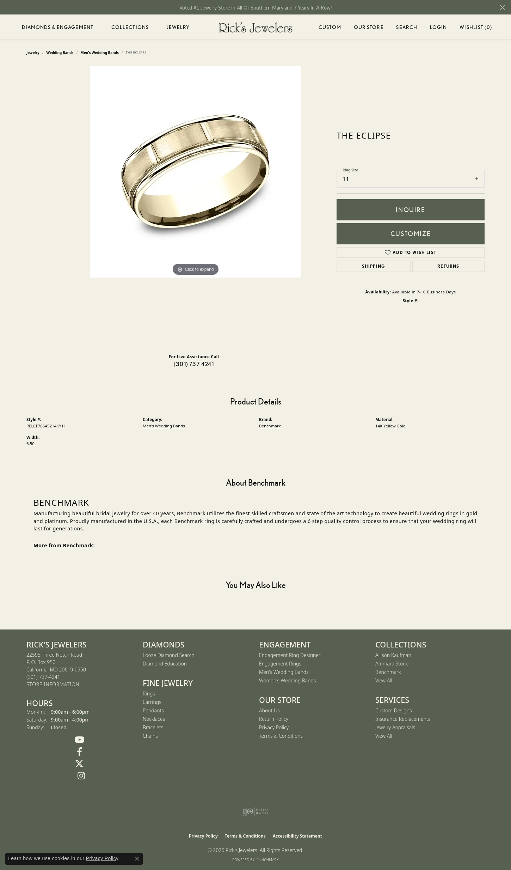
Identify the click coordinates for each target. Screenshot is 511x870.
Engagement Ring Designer (289, 655)
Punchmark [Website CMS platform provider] (268, 859)
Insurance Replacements (402, 719)
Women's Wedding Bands (287, 680)
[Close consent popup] (137, 859)
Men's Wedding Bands (164, 425)
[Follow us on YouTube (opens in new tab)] (79, 740)
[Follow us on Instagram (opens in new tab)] (81, 776)
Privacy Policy (274, 727)
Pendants (153, 710)
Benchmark (270, 425)
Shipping (374, 266)
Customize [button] (410, 233)
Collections (130, 27)
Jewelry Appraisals (395, 727)
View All (383, 680)
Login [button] (438, 28)
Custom (330, 27)
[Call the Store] (43, 677)
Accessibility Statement (297, 836)
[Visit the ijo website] (255, 812)
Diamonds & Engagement (58, 27)
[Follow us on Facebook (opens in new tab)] (79, 752)
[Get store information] (52, 685)
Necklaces (154, 719)
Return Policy (273, 719)
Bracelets (153, 727)
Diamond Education (165, 663)
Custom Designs (393, 710)
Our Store (369, 27)
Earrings (152, 702)
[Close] (502, 7)
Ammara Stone (391, 663)
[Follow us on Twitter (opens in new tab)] (79, 764)
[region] (195, 207)
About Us (269, 710)
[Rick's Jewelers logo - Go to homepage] (255, 27)
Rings (149, 693)
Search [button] (406, 27)
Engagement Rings (280, 663)
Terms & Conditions (281, 735)
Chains (150, 735)
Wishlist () (476, 28)
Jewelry (178, 27)
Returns (448, 266)
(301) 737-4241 (194, 364)
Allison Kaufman (393, 655)
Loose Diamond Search (169, 655)
